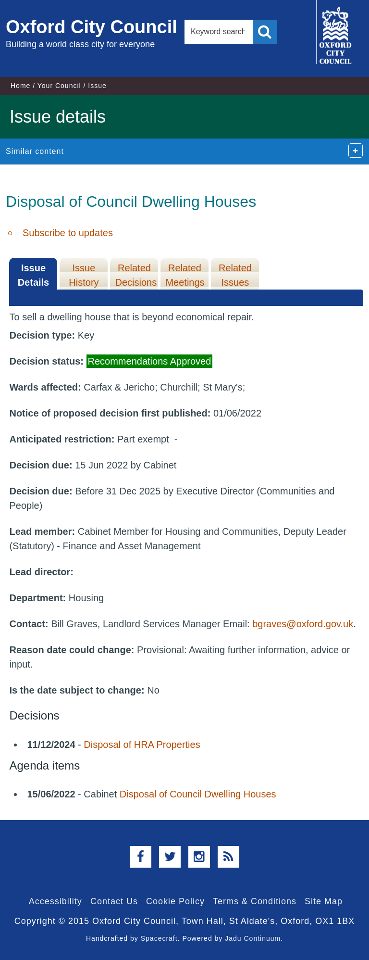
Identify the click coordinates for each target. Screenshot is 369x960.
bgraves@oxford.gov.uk (302, 624)
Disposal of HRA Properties (142, 744)
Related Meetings (184, 275)
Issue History (83, 275)
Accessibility (55, 901)
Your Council (59, 85)
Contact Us (114, 901)
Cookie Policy (175, 901)
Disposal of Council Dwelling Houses (198, 794)
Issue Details (33, 275)
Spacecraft (159, 938)
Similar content (35, 151)
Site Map (324, 901)
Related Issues (235, 275)
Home (20, 85)
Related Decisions (136, 275)
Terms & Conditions (254, 901)
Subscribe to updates (68, 232)
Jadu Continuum (253, 938)
